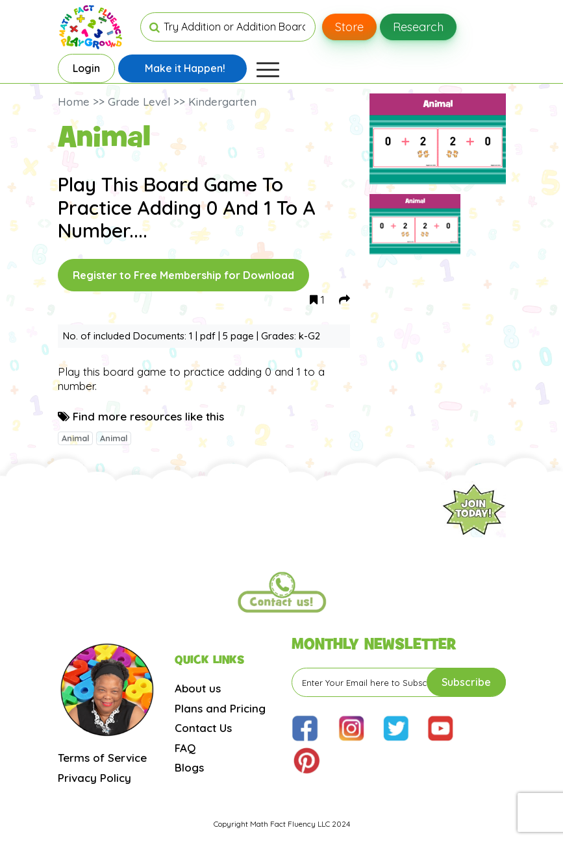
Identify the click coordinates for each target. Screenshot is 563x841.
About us (198, 688)
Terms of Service (102, 757)
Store (349, 26)
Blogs (189, 767)
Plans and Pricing (220, 708)
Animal (75, 438)
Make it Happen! (185, 68)
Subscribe (466, 682)
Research (418, 26)
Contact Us (203, 728)
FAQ (185, 748)
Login (86, 68)
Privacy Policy (94, 778)
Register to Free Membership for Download (183, 275)
